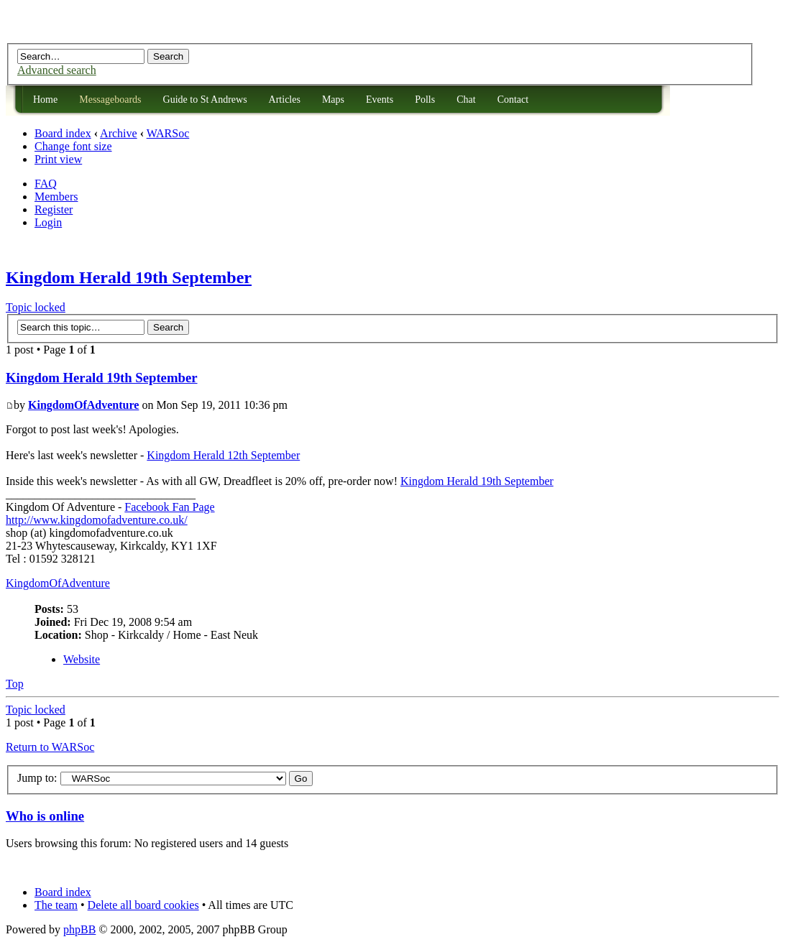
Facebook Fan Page (169, 507)
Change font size (73, 146)
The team (56, 905)
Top (15, 684)
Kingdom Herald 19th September (129, 277)
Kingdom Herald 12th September (223, 455)
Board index (63, 133)
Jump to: (37, 778)
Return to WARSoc (50, 747)
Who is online (45, 815)
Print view (58, 159)
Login (48, 222)
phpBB (79, 929)
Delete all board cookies (143, 905)
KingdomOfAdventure (83, 405)
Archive (118, 133)
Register (54, 209)
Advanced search (56, 70)
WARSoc (168, 133)
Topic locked (35, 307)
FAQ (46, 183)
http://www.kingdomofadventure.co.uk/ (97, 520)
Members (56, 196)
